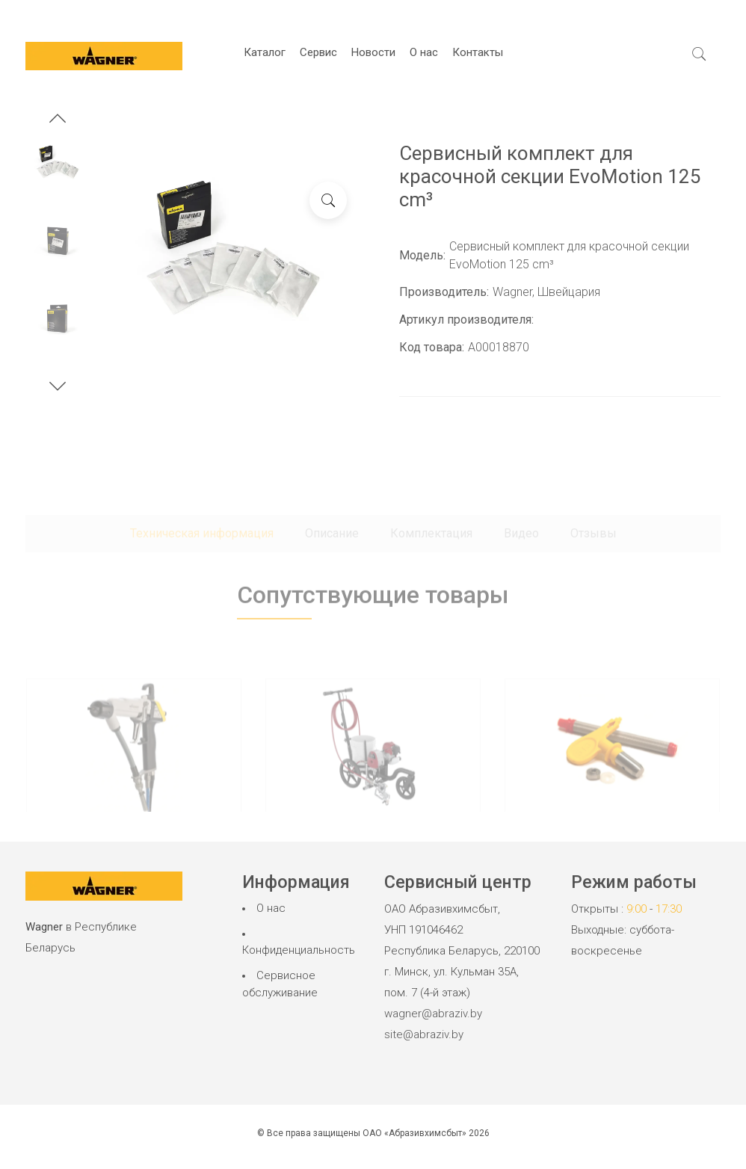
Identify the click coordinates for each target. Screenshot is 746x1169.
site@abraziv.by (423, 1034)
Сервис (318, 52)
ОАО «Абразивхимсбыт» (414, 1133)
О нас (424, 52)
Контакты (477, 52)
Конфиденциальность (298, 950)
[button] (58, 120)
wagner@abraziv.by (433, 1013)
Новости (373, 52)
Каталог (265, 52)
